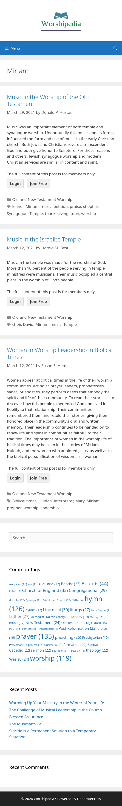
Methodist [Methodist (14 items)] (40, 617)
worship (88, 213)
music (46, 206)
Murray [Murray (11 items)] (96, 617)
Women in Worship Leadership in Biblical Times (60, 353)
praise (75, 206)
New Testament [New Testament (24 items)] (43, 622)
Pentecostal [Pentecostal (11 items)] (48, 628)
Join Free (38, 183)
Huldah (45, 500)
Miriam (32, 206)
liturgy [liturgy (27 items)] (80, 609)
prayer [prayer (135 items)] (35, 636)
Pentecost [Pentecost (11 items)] (30, 628)
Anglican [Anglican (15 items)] (18, 584)
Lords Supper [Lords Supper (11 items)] (101, 610)
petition (61, 206)
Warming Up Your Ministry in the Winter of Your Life (56, 702)
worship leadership (41, 507)
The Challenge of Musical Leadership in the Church (55, 709)
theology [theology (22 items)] (97, 650)
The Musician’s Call (26, 724)
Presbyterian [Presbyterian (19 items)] (95, 637)
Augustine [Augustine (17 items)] (49, 584)
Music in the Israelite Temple (44, 239)
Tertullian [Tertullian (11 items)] (77, 650)
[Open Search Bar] (115, 48)
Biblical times (24, 500)
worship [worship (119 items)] (51, 658)
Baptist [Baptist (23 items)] (70, 583)
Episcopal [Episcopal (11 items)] (34, 600)
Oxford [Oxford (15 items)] (99, 623)
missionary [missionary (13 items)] (60, 617)
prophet (14, 507)
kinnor (17, 206)
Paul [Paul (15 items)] (15, 629)
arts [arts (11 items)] (32, 584)
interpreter (63, 500)
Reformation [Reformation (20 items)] (72, 644)
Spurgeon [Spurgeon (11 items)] (60, 650)
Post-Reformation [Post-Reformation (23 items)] (77, 628)
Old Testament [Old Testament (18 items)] (75, 623)
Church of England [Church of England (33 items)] (45, 590)
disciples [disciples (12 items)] (17, 600)
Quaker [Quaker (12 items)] (51, 645)
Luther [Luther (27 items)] (19, 616)
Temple (36, 213)
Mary (80, 500)
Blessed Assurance (26, 716)
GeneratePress (89, 798)
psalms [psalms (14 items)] (35, 645)
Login (15, 183)
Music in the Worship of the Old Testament (48, 100)
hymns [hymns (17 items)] (34, 610)
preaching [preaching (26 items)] (68, 637)
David (28, 324)
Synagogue (17, 213)
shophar (90, 206)
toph (75, 213)
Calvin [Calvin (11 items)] (15, 591)
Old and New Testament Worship (42, 199)
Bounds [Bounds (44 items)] (94, 583)
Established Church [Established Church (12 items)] (57, 600)
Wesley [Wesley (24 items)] (19, 659)
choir (16, 324)
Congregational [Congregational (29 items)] (88, 590)
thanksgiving (57, 213)
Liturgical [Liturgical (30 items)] (56, 609)
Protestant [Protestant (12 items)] (18, 645)
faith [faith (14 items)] (78, 600)
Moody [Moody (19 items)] (80, 616)
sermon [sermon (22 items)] (41, 650)
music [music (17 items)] (16, 623)
